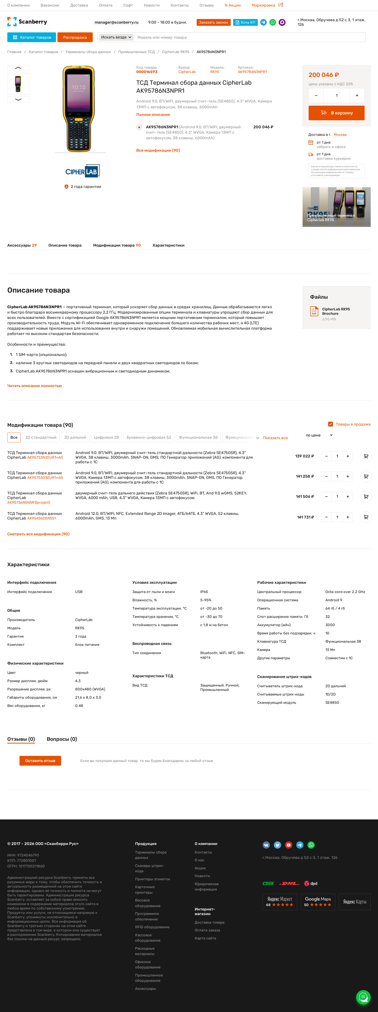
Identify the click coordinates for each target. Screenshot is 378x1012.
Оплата (105, 5)
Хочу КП (245, 22)
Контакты (180, 5)
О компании (18, 5)
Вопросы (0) (62, 739)
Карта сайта (205, 938)
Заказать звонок (213, 22)
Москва (340, 134)
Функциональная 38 (198, 437)
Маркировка (267, 5)
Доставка (79, 5)
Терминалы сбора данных (88, 52)
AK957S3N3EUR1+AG (45, 457)
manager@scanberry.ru (116, 22)
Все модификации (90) (158, 150)
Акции (200, 868)
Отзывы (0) (21, 739)
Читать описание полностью (34, 386)
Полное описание (153, 114)
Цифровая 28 (106, 437)
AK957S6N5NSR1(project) (28, 502)
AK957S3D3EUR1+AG (45, 477)
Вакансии (50, 5)
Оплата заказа (207, 930)
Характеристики (168, 245)
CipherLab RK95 (175, 52)
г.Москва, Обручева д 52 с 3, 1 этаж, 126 (331, 22)
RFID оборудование (152, 927)
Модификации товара (117, 245)
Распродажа (75, 37)
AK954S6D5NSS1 (41, 518)
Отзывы (207, 5)
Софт (128, 5)
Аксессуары (22, 245)
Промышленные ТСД (136, 52)
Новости (152, 5)
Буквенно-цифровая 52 (149, 437)
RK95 (214, 72)
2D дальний (75, 437)
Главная (14, 52)
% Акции (233, 5)
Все (14, 437)
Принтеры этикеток (152, 879)
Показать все (275, 438)
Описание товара (65, 245)
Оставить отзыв (40, 760)
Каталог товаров (43, 52)
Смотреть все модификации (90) (38, 534)
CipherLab (187, 72)
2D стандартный (40, 437)
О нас (199, 860)
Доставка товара (209, 922)
